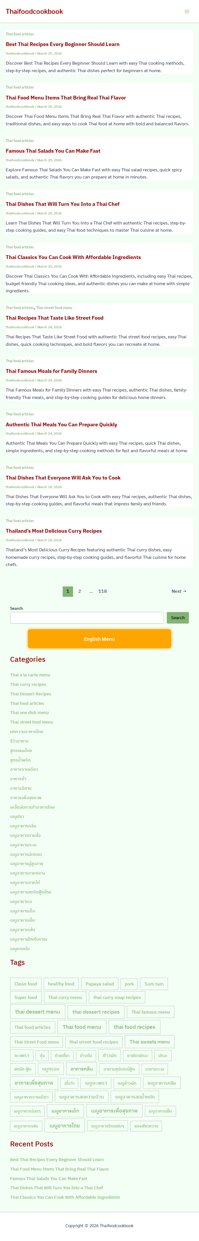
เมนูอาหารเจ (21, 901)
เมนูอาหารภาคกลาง (27, 873)
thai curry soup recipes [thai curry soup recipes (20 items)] (117, 997)
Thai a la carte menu (30, 675)
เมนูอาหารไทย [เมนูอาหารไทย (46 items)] (64, 1125)
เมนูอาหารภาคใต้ (25, 882)
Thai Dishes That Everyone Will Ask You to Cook (63, 477)
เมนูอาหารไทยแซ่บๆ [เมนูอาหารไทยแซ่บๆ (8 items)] (107, 1126)
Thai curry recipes (28, 684)
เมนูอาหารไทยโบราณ (28, 939)
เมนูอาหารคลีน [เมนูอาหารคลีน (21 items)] (162, 1083)
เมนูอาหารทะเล (23, 844)
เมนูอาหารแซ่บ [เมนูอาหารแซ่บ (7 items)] (26, 1126)
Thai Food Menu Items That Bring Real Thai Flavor (66, 97)
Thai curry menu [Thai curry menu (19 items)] (65, 997)
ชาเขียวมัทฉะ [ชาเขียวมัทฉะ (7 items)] (137, 1055)
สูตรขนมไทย (21, 750)
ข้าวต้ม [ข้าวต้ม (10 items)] (86, 1055)
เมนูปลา (17, 816)
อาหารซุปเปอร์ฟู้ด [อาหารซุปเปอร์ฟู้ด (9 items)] (119, 1069)
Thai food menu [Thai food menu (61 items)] (82, 1026)
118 (102, 591)
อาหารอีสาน (20, 788)
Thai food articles (20, 33)
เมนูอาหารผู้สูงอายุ (26, 863)
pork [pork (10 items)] (129, 984)
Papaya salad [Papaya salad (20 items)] (100, 984)
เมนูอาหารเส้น (22, 929)
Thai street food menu (54, 307)
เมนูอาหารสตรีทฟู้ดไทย (30, 892)
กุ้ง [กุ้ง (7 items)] (42, 1055)
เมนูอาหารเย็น (22, 920)
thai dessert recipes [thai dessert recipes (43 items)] (96, 1011)
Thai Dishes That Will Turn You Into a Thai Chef (63, 203)
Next (179, 591)
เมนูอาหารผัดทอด (26, 854)
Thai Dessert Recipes (30, 694)
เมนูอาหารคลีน (23, 825)
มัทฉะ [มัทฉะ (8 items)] (163, 1055)
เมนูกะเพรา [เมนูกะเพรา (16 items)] (96, 1083)
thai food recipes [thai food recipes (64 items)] (134, 1026)
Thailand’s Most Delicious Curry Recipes (54, 530)
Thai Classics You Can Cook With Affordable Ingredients (73, 257)
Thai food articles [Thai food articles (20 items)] (32, 1027)
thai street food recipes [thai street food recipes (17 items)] (94, 1042)
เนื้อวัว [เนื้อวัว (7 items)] (69, 1083)
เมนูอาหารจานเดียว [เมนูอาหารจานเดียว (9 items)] (31, 1097)
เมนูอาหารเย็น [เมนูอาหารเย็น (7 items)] (160, 1111)
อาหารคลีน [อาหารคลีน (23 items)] (82, 1069)
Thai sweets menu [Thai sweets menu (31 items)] (150, 1041)
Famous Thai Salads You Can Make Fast (53, 150)
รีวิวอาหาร (19, 741)
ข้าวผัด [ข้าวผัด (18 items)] (109, 1055)
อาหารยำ (18, 778)
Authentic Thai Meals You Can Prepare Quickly (61, 424)
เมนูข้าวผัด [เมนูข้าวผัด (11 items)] (127, 1083)
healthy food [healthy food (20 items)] (61, 984)
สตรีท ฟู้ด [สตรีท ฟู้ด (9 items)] (23, 1069)
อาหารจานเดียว (24, 769)
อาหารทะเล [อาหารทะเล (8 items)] (154, 1069)
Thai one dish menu (29, 712)
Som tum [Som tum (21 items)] (154, 984)
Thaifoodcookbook (34, 11)
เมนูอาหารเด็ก (22, 911)
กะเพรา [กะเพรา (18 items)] (21, 1055)
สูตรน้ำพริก (20, 760)
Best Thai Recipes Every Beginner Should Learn (63, 44)
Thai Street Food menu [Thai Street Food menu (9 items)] (36, 1042)
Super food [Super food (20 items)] (25, 997)
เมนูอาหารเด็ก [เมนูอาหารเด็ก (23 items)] (65, 1111)
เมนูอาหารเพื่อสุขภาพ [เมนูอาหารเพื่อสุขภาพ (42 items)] (114, 1110)
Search (16, 608)
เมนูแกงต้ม (20, 948)
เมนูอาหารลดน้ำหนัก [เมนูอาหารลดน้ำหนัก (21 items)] (135, 1097)
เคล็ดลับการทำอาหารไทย (32, 807)
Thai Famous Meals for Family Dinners (51, 370)
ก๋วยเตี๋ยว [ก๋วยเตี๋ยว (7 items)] (62, 1055)
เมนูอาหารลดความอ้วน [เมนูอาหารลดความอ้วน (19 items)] (81, 1097)
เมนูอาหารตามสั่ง (25, 835)
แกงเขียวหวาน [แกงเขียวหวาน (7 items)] (146, 1126)
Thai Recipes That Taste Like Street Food (55, 317)
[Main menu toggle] (187, 11)
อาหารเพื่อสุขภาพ (25, 797)
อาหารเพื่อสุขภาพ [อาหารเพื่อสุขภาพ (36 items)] (34, 1082)
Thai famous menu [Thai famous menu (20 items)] (150, 1012)
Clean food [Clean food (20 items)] (25, 984)
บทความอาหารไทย (26, 731)
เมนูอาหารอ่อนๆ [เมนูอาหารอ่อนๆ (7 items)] (27, 1111)
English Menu (99, 638)
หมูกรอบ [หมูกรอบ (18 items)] (50, 1069)
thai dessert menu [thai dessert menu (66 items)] (37, 1011)
